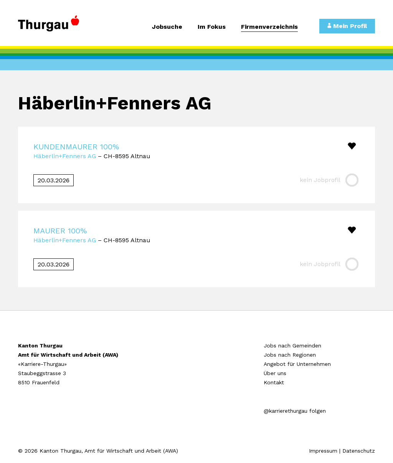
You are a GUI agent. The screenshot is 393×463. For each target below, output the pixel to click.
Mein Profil (347, 26)
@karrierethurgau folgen (295, 411)
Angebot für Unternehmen (297, 364)
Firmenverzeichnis (269, 27)
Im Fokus (212, 27)
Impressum (323, 451)
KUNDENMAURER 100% (76, 146)
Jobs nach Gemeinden (292, 345)
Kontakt (274, 382)
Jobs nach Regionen (290, 355)
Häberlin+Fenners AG (64, 156)
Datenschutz (358, 451)
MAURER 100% (60, 230)
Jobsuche (167, 27)
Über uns (275, 373)
